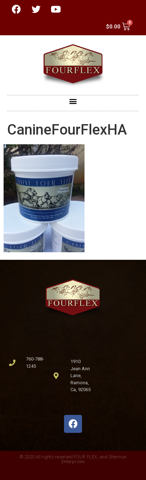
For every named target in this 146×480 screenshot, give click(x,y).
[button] (73, 101)
